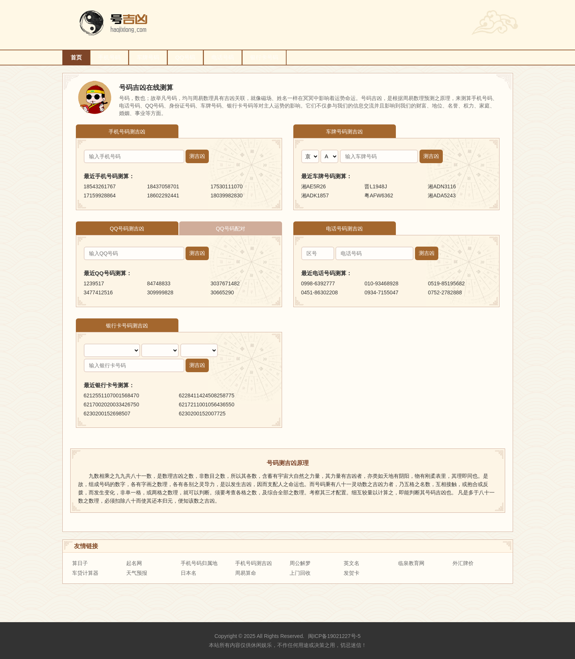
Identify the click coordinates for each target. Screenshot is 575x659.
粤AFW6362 (378, 195)
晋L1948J (375, 186)
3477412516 (98, 292)
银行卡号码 (264, 57)
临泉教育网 (411, 563)
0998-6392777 (318, 283)
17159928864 (100, 195)
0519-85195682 (446, 283)
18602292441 (163, 195)
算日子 (80, 563)
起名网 (134, 563)
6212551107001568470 (111, 395)
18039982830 (226, 195)
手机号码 (109, 57)
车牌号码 (148, 57)
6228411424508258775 (206, 395)
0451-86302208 (319, 292)
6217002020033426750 (111, 404)
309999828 (160, 292)
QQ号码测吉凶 (127, 229)
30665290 (222, 292)
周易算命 (245, 573)
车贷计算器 (85, 573)
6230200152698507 (107, 414)
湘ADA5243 (442, 195)
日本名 (188, 573)
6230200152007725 (202, 414)
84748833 (158, 283)
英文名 (351, 563)
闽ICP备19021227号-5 (334, 636)
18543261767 (100, 186)
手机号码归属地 (199, 563)
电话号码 (222, 57)
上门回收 (300, 573)
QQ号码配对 (230, 229)
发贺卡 (351, 573)
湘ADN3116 (442, 186)
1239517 (94, 283)
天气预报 (136, 573)
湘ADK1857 (315, 195)
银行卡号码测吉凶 (127, 326)
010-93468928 (381, 283)
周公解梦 (300, 563)
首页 (76, 57)
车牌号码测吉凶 (344, 132)
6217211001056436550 (206, 404)
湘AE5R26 (313, 186)
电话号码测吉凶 (344, 229)
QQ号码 (185, 57)
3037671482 (225, 283)
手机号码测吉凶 (127, 132)
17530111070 (226, 186)
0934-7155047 (381, 292)
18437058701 (163, 186)
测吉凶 (197, 156)
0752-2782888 (445, 292)
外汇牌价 (463, 563)
